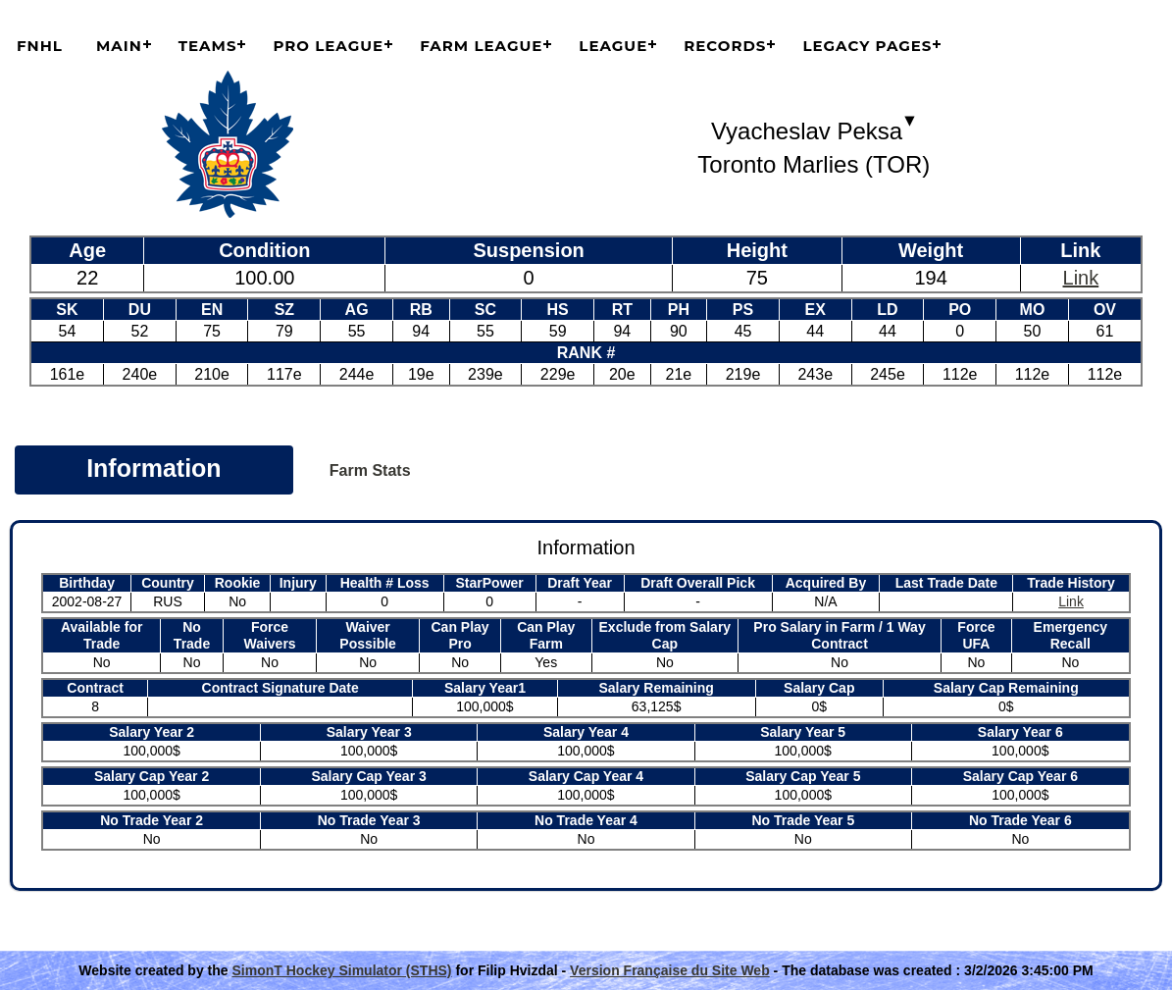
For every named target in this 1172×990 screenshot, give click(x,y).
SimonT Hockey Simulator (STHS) (342, 970)
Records (725, 45)
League (613, 45)
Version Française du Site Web (670, 970)
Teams (207, 45)
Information (154, 468)
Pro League (328, 45)
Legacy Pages (867, 45)
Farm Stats (370, 470)
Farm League (481, 45)
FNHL (40, 45)
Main (119, 45)
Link (1081, 277)
